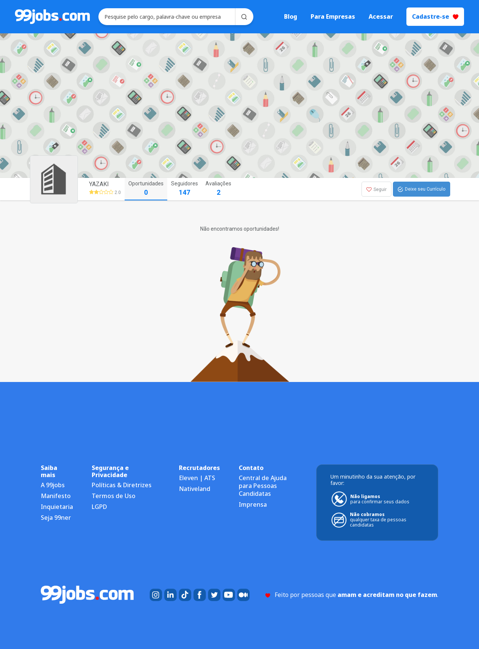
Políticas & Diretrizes (122, 485)
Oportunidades (146, 189)
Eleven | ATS (197, 478)
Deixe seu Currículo (421, 189)
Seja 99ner (56, 517)
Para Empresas (333, 16)
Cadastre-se (435, 16)
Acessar (381, 16)
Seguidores (184, 189)
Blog (290, 16)
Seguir (376, 189)
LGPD (99, 507)
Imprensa (253, 504)
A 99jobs (53, 485)
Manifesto (56, 496)
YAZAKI (99, 184)
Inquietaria (57, 507)
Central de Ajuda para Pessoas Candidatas (263, 486)
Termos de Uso (113, 496)
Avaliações (218, 189)
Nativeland (194, 489)
